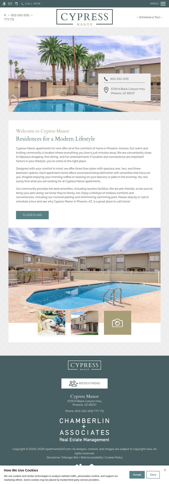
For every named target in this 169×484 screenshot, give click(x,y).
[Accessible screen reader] (4, 4)
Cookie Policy (114, 457)
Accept (137, 474)
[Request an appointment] (16, 4)
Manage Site (70, 457)
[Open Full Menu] (158, 4)
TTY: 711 (84, 411)
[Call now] (31, 4)
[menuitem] (149, 17)
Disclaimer (53, 457)
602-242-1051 (20, 15)
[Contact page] (10, 4)
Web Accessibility (91, 457)
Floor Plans (32, 215)
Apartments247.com (58, 449)
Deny (153, 474)
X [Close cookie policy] (165, 470)
